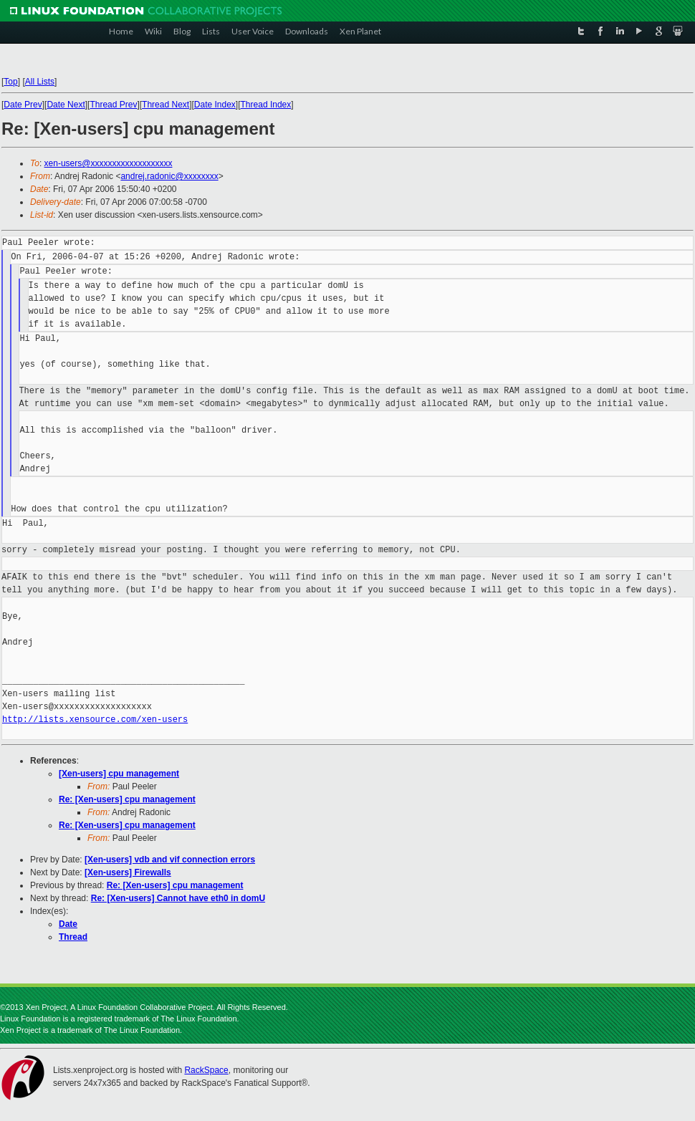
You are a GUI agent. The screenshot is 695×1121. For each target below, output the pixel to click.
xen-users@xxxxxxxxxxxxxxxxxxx (108, 163)
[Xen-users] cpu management (119, 774)
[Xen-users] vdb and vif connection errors (170, 860)
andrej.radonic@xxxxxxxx (169, 176)
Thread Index (266, 105)
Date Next (66, 105)
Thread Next (165, 105)
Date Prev (23, 105)
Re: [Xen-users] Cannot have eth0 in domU (178, 898)
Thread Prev (113, 105)
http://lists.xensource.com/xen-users (95, 719)
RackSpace (206, 1070)
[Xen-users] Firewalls (128, 872)
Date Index (215, 105)
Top (10, 82)
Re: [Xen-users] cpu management (127, 799)
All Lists (39, 82)
